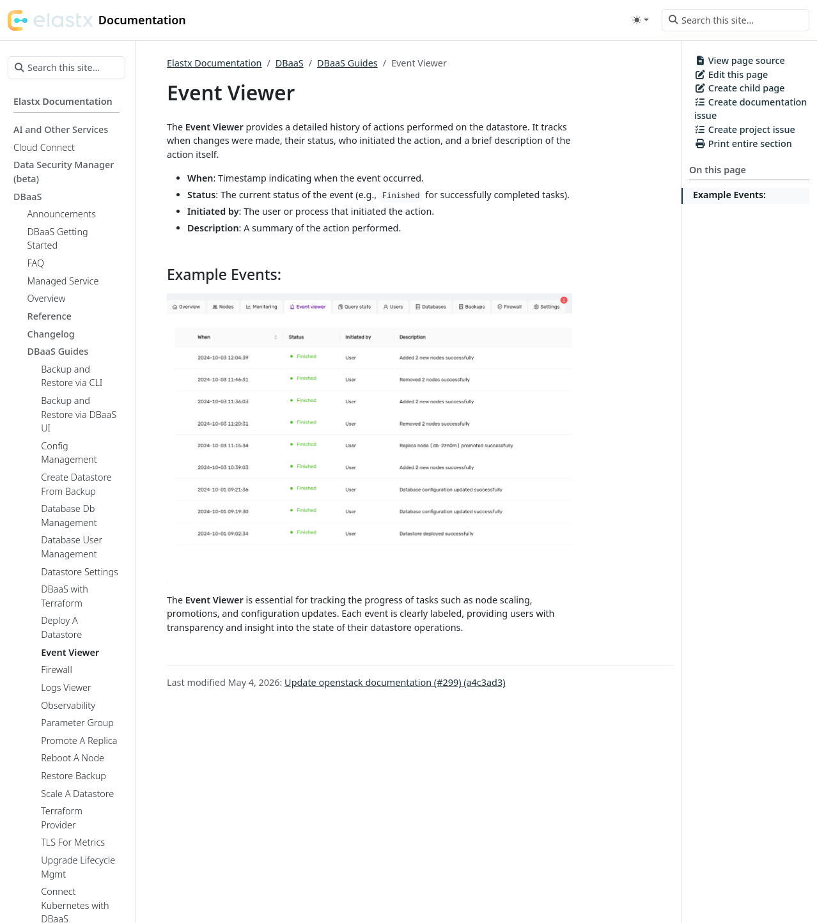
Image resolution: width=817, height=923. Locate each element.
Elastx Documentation (214, 63)
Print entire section (743, 143)
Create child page (739, 88)
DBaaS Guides (347, 63)
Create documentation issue (750, 109)
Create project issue (744, 129)
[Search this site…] (735, 20)
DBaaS (290, 63)
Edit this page (731, 74)
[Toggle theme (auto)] (640, 20)
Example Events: (729, 195)
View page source (739, 60)
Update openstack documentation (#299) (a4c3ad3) (394, 682)
